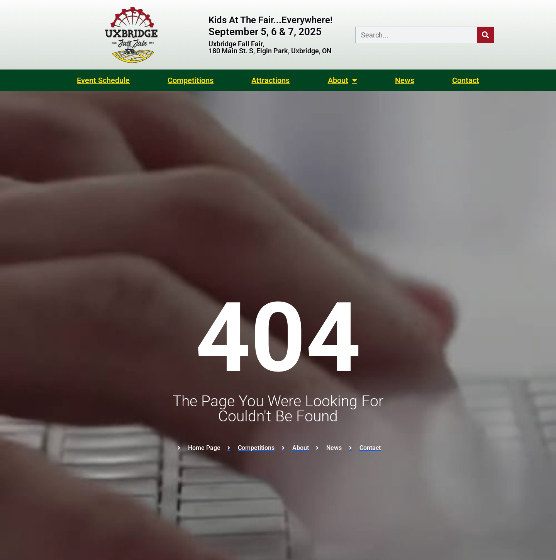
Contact (465, 80)
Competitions (191, 80)
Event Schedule (103, 80)
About (342, 80)
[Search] (485, 35)
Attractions (270, 80)
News (404, 80)
